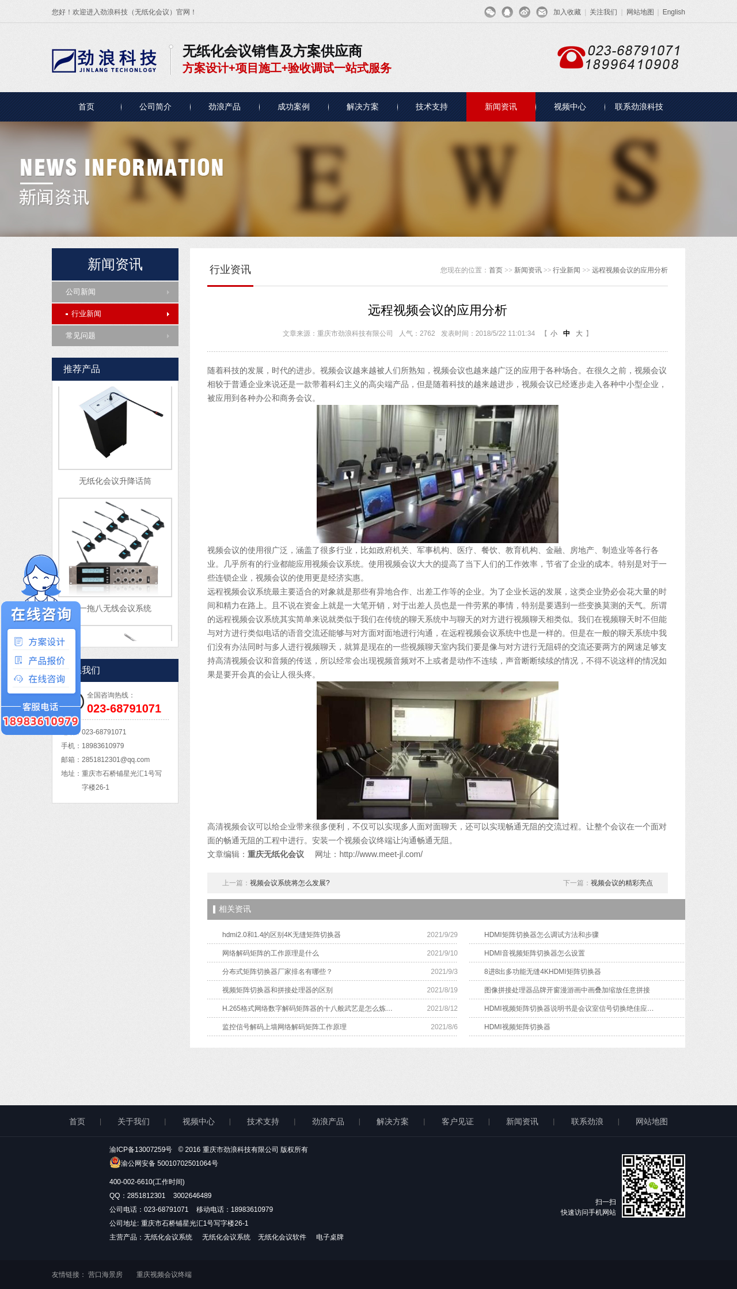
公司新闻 (81, 291)
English (674, 12)
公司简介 (155, 106)
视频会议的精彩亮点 (622, 883)
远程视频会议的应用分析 (630, 270)
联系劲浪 (587, 1121)
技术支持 (432, 106)
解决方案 (363, 106)
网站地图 (640, 12)
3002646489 (192, 1196)
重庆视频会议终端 (164, 1275)
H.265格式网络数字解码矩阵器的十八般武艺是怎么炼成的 (308, 1008)
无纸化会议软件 (283, 1237)
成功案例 (294, 106)
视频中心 (570, 106)
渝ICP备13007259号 (140, 1150)
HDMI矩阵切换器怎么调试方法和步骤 (541, 935)
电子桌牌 (330, 1237)
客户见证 (458, 1121)
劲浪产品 (224, 106)
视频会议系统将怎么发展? (290, 883)
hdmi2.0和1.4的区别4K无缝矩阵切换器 (281, 935)
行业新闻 (83, 313)
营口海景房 (105, 1275)
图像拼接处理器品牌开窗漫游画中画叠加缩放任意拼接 (567, 990)
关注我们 (603, 12)
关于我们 (133, 1121)
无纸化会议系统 (169, 1237)
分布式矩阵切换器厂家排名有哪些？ (277, 972)
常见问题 (81, 335)
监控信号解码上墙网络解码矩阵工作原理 (284, 1027)
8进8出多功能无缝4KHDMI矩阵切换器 (542, 972)
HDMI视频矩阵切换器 (517, 1027)
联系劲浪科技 (639, 106)
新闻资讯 (501, 106)
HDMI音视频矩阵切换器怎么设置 (534, 953)
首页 (86, 106)
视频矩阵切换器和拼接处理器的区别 (277, 990)
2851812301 (146, 1196)
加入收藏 (567, 12)
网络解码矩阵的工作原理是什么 (270, 953)
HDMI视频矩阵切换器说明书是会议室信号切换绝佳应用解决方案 (570, 1008)
